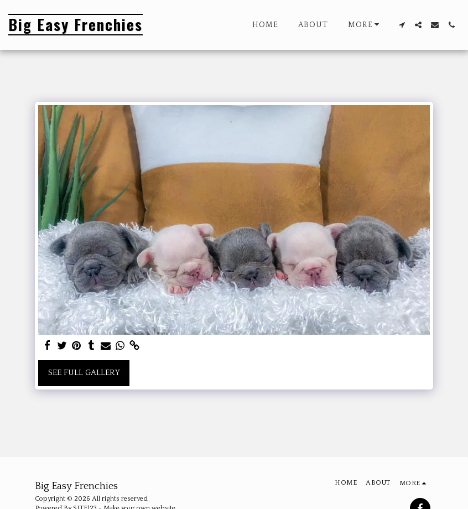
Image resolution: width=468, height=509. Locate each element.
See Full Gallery (84, 372)
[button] (401, 25)
